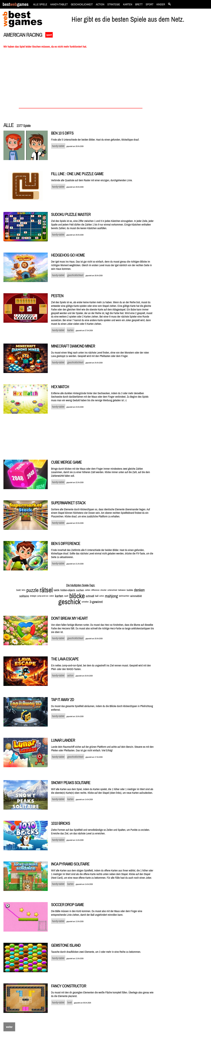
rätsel (46, 590)
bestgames (15, 4)
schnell (90, 596)
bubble (130, 590)
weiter (9, 1027)
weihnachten (124, 595)
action (101, 596)
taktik (56, 590)
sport (49, 35)
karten (59, 595)
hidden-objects (67, 590)
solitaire (24, 596)
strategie (33, 596)
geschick (69, 601)
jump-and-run (42, 595)
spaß (66, 595)
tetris (23, 590)
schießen (85, 601)
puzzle (32, 590)
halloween (122, 590)
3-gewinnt (96, 601)
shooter (103, 590)
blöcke (77, 595)
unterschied (112, 590)
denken (139, 590)
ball (96, 596)
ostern (51, 596)
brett (18, 590)
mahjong (111, 596)
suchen (80, 590)
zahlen (87, 590)
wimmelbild (136, 596)
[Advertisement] (184, 90)
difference (95, 590)
